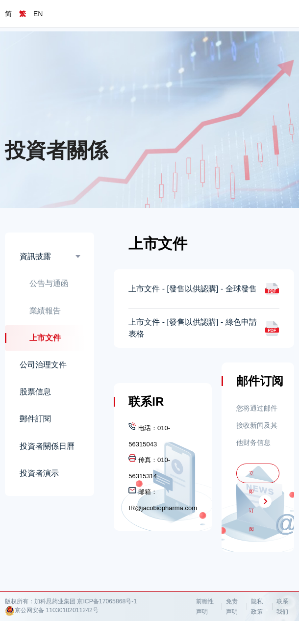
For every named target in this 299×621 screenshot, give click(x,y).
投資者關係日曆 (47, 446)
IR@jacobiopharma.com (162, 508)
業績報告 (45, 311)
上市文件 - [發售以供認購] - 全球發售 (192, 289)
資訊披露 (35, 256)
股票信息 (35, 392)
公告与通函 (49, 283)
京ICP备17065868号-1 (107, 601)
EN (38, 14)
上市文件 (45, 338)
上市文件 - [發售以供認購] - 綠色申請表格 (192, 328)
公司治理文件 (43, 365)
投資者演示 (39, 473)
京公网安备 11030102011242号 (52, 611)
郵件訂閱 (35, 418)
